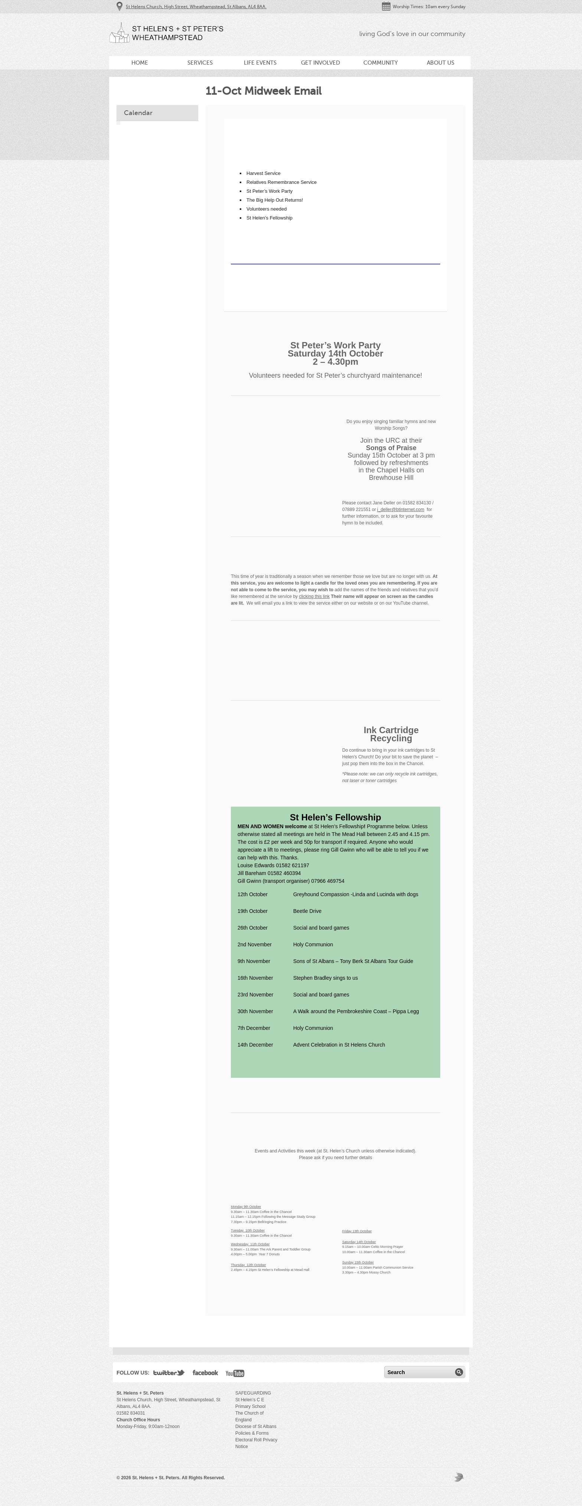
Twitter (169, 1374)
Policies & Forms (252, 1433)
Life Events (260, 62)
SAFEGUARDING (253, 1393)
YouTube (235, 1374)
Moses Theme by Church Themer (459, 1477)
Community (380, 62)
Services (200, 62)
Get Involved (320, 62)
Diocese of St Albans (256, 1426)
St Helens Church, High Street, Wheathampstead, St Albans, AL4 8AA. (196, 6)
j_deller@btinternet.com (400, 509)
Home (139, 62)
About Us (440, 62)
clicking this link (314, 596)
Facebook (205, 1374)
